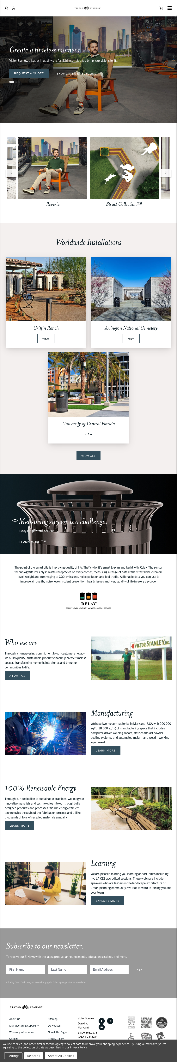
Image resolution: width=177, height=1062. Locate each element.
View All (88, 456)
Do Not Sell (54, 1025)
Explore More (107, 900)
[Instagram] (110, 1021)
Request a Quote (29, 73)
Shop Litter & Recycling (76, 73)
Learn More (106, 750)
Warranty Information (21, 1032)
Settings (13, 1056)
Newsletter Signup (58, 1032)
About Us (17, 675)
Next (140, 969)
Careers (13, 1038)
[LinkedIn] (102, 1027)
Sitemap (53, 1019)
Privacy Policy (56, 1038)
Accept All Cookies (61, 1056)
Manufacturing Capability (24, 1025)
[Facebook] (102, 1021)
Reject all (33, 1056)
